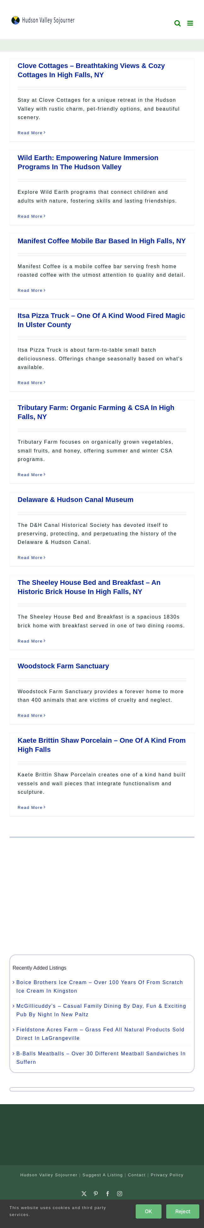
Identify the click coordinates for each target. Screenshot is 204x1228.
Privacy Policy (167, 1175)
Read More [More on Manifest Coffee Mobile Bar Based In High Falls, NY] (30, 290)
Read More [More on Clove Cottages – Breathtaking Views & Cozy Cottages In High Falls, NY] (30, 132)
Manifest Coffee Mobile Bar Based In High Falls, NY (102, 241)
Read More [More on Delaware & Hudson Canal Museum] (30, 557)
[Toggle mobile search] (177, 23)
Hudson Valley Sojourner (48, 1175)
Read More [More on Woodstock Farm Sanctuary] (30, 715)
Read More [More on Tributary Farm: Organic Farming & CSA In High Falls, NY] (30, 474)
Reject (182, 1211)
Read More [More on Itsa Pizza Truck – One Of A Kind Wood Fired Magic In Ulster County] (30, 382)
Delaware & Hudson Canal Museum (75, 500)
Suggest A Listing (102, 1175)
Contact (137, 1175)
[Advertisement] (102, 896)
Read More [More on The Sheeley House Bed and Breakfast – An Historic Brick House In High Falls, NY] (30, 641)
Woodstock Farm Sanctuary (63, 666)
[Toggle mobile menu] (191, 23)
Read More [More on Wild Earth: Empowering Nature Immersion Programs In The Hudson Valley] (30, 216)
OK (148, 1211)
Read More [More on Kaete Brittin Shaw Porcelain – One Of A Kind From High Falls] (30, 807)
